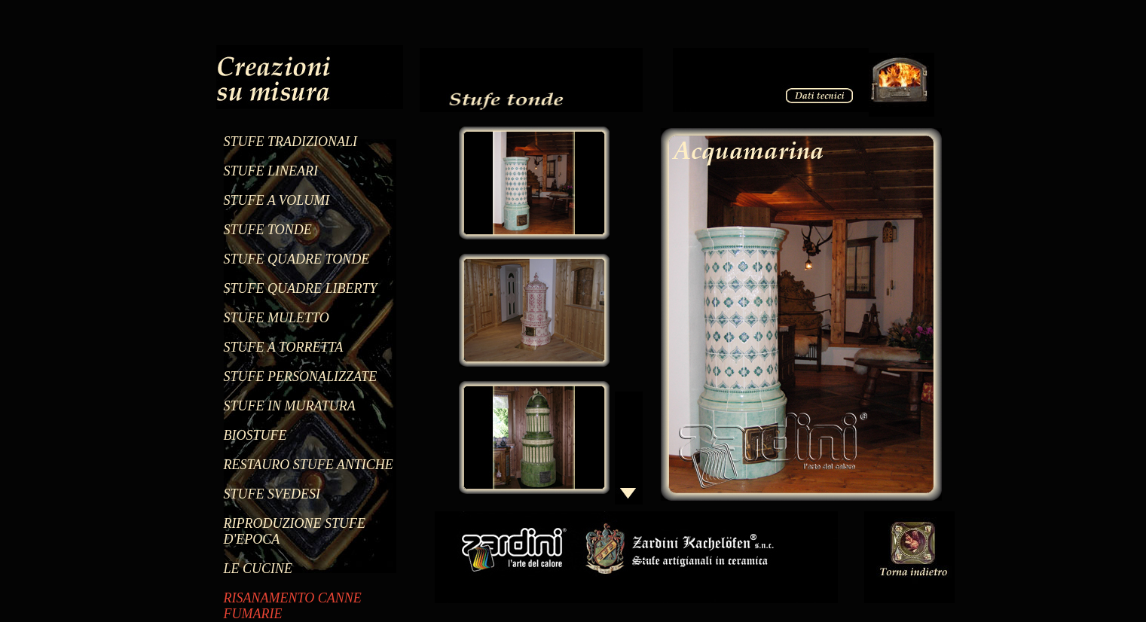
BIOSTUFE (255, 435)
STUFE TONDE (268, 229)
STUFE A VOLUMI (277, 200)
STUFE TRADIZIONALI (291, 141)
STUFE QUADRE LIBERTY (300, 288)
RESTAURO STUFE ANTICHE (308, 464)
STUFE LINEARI (271, 170)
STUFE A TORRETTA (284, 347)
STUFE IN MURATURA (290, 405)
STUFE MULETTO (276, 317)
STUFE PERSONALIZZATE (300, 376)
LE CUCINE (258, 568)
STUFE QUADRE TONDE (297, 259)
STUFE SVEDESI (272, 494)
